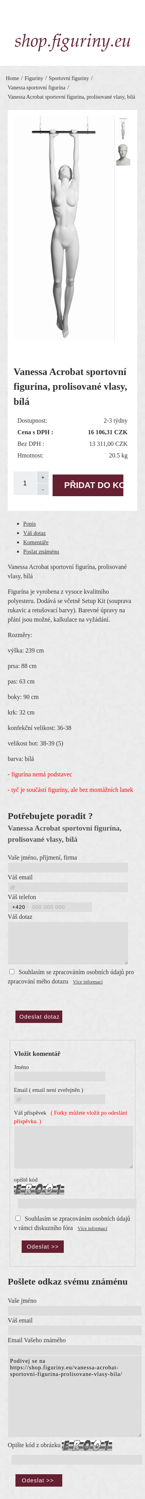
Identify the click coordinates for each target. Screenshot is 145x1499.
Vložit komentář (37, 1053)
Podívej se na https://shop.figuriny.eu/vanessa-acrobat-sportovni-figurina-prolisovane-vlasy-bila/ (75, 1396)
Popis (29, 524)
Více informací (87, 982)
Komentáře (36, 542)
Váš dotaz (34, 533)
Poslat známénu (41, 551)
